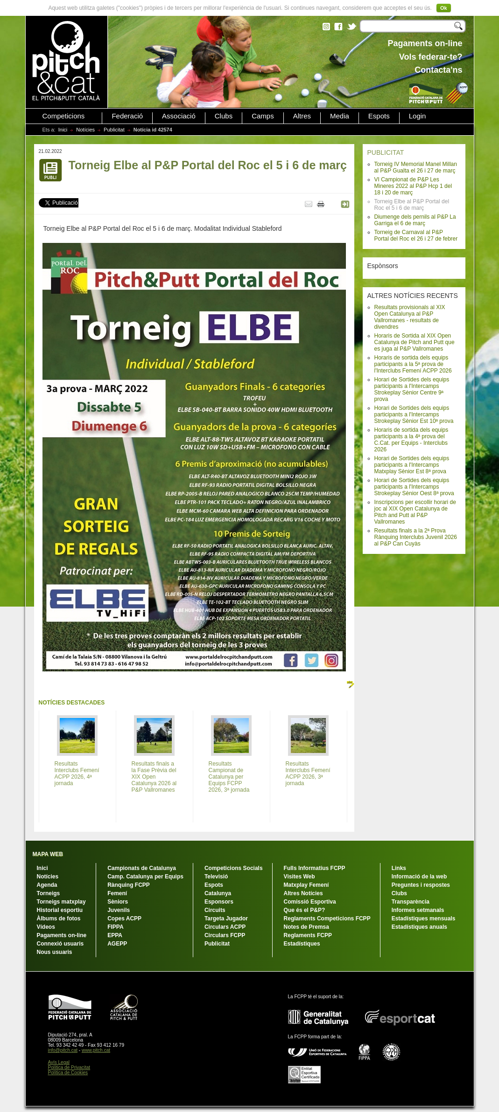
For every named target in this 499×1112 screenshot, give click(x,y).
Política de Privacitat (69, 1067)
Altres (302, 116)
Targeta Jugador (226, 918)
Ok (443, 8)
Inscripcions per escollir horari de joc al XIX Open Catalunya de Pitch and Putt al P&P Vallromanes (415, 512)
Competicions (63, 116)
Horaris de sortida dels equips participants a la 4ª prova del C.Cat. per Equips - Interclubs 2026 (411, 440)
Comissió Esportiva (310, 901)
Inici (63, 129)
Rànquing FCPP (128, 885)
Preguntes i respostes (421, 885)
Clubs (223, 116)
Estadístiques (302, 943)
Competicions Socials (233, 868)
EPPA (114, 935)
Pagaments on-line (62, 935)
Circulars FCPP (224, 935)
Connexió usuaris (60, 943)
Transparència (410, 901)
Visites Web (299, 876)
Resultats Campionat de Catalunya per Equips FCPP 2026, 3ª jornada (229, 776)
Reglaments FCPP (308, 935)
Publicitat (114, 129)
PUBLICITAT (385, 152)
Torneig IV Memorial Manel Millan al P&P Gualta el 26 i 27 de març (415, 167)
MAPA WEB (48, 854)
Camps (263, 116)
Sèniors (117, 901)
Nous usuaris (54, 952)
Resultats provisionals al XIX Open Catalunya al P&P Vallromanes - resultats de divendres (409, 317)
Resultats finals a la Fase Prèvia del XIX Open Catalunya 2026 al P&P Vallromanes (154, 776)
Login (417, 116)
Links (399, 868)
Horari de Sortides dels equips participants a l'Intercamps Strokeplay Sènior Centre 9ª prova (412, 389)
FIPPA (115, 927)
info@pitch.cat (63, 1050)
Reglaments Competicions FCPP (327, 918)
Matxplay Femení (306, 885)
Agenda (47, 885)
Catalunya (217, 893)
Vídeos (46, 927)
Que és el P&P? (304, 910)
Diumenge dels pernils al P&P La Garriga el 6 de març (415, 220)
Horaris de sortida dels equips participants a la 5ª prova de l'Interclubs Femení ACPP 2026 (413, 364)
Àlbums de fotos (59, 918)
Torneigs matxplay (61, 901)
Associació (179, 116)
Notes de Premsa (306, 927)
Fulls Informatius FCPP (314, 868)
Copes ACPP (124, 918)
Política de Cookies (68, 1072)
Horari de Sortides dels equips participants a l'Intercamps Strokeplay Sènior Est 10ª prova (414, 414)
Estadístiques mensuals (424, 918)
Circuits (214, 910)
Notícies (85, 129)
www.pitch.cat (96, 1050)
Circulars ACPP (225, 927)
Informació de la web (419, 876)
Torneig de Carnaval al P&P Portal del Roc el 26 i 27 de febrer (416, 235)
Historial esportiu (60, 910)
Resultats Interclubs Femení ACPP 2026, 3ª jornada (308, 773)
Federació (127, 116)
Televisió (216, 876)
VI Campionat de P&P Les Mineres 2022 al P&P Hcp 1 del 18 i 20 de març (413, 186)
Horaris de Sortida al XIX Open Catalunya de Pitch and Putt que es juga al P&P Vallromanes (414, 342)
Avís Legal (59, 1062)
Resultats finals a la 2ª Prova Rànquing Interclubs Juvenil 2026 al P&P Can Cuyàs (415, 537)
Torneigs (48, 893)
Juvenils (118, 910)
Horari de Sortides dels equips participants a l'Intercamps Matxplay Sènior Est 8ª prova (412, 465)
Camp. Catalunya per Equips (145, 876)
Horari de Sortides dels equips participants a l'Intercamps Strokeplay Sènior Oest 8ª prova (414, 487)
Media (339, 116)
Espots (379, 116)
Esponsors (218, 901)
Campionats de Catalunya (141, 868)
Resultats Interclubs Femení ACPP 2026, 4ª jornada (77, 773)
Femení (117, 893)
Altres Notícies (303, 893)
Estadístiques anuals (419, 927)
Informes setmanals (418, 910)
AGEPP (117, 943)
